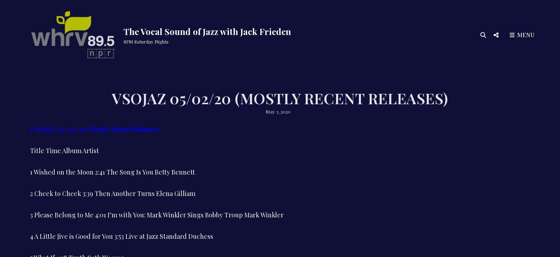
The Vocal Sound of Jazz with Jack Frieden (207, 31)
